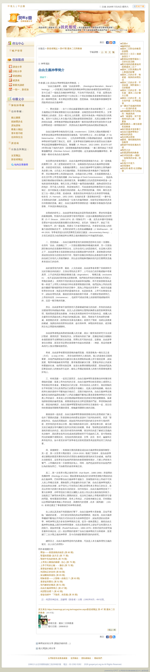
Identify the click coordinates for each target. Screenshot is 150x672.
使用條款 (74, 658)
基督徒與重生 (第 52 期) (51, 581)
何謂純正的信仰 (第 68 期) (52, 572)
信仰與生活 (17, 137)
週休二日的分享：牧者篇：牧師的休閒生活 (131, 77)
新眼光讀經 (16, 85)
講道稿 (15, 143)
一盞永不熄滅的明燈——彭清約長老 (131, 107)
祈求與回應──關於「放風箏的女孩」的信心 (131, 158)
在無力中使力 (128, 163)
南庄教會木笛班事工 (131, 129)
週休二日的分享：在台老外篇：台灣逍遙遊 (131, 100)
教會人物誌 (17, 129)
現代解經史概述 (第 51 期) (52, 585)
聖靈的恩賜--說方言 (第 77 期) (54, 555)
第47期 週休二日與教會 (71, 48)
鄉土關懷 (15, 117)
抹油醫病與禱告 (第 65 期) (52, 575)
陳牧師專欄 (17, 105)
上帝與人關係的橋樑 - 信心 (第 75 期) (57, 562)
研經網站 (15, 76)
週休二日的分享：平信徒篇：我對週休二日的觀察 (131, 85)
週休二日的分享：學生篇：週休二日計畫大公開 (131, 93)
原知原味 (15, 125)
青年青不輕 (17, 133)
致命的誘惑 (127, 134)
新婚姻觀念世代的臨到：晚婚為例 (131, 112)
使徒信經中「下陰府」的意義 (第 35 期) (59, 594)
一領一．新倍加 (19, 89)
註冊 (22, 6)
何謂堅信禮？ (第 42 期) (51, 591)
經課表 (14, 80)
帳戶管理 (17, 50)
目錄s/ (125, 43)
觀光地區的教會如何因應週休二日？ (131, 65)
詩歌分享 (15, 71)
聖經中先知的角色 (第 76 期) (53, 559)
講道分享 (15, 66)
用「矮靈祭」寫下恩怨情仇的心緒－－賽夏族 (131, 119)
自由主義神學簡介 (130, 132)
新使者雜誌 (17, 159)
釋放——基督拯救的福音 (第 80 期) (57, 552)
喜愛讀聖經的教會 (130, 152)
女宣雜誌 (15, 155)
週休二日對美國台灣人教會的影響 (131, 70)
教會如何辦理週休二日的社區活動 (131, 60)
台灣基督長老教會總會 (58, 658)
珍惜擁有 (126, 166)
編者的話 (126, 46)
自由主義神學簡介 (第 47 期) (53, 588)
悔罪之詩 (126, 150)
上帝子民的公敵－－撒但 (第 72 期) (57, 565)
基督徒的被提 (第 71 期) (51, 568)
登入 (12, 6)
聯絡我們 (98, 658)
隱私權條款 (86, 658)
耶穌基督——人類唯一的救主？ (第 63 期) (60, 578)
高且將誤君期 (128, 137)
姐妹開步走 (17, 121)
